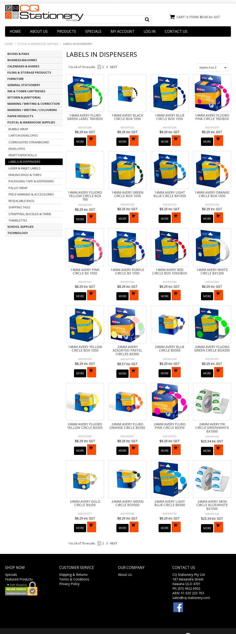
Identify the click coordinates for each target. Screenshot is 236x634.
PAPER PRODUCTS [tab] (20, 116)
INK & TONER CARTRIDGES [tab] (26, 91)
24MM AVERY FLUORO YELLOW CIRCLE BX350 (85, 414)
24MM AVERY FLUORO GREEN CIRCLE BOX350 (212, 340)
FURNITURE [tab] (15, 79)
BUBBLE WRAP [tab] (18, 129)
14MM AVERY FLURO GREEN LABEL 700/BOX (85, 117)
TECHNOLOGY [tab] (17, 233)
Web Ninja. (153, 622)
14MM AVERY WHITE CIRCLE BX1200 (212, 266)
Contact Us (176, 31)
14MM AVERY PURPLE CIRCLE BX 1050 (127, 266)
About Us (39, 31)
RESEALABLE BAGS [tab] (21, 201)
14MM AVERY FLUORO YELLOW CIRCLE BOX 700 (85, 193)
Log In (150, 31)
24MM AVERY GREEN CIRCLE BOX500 (127, 489)
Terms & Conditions (74, 562)
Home (15, 31)
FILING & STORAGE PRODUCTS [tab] (29, 73)
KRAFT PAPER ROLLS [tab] (23, 155)
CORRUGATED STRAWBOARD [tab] (29, 142)
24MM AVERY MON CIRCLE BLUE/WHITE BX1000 (212, 490)
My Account (122, 31)
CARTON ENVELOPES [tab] (23, 135)
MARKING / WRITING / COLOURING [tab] (32, 110)
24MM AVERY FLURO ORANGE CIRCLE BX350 (127, 414)
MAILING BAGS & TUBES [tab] (25, 175)
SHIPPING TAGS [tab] (19, 207)
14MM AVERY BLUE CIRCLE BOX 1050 (169, 117)
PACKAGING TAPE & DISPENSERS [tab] (31, 181)
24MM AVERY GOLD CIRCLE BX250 (85, 489)
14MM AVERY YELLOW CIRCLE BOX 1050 (85, 340)
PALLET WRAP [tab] (18, 188)
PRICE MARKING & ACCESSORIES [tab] (31, 194)
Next (113, 67)
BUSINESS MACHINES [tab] (22, 60)
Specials (93, 31)
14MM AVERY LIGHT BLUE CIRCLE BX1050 (169, 191)
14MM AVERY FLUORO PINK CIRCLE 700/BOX (212, 117)
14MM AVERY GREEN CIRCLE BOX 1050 (127, 191)
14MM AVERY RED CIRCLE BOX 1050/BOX (169, 266)
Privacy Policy (69, 566)
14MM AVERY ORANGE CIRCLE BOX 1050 (212, 191)
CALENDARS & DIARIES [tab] (23, 66)
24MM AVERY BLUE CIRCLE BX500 (169, 340)
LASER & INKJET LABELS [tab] (25, 168)
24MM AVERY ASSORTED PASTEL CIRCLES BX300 (127, 341)
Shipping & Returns (73, 557)
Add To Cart (93, 140)
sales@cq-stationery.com (191, 580)
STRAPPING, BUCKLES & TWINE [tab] (30, 214)
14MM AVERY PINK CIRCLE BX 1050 (85, 266)
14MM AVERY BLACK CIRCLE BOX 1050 (127, 117)
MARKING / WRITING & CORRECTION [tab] (33, 104)
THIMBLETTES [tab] (18, 220)
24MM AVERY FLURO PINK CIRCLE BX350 (170, 414)
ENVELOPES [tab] (17, 149)
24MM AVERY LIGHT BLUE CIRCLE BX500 (169, 489)
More (80, 139)
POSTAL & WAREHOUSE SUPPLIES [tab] (31, 122)
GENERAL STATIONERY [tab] (23, 85)
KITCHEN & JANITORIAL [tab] (24, 97)
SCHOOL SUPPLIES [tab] (20, 227)
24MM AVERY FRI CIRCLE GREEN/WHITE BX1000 (212, 416)
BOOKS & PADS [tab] (18, 54)
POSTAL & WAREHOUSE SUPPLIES (38, 43)
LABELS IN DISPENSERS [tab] (24, 161)
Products (66, 31)
